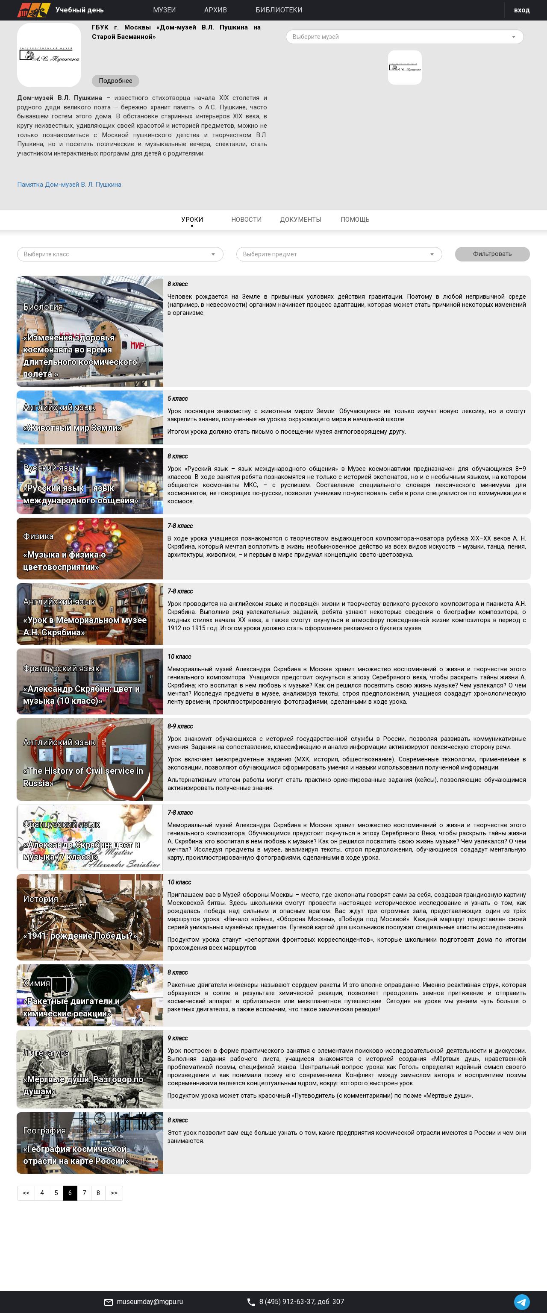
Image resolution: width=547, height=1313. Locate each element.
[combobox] (405, 38)
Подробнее (117, 82)
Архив (215, 10)
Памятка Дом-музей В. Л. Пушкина (73, 201)
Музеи (164, 10)
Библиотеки (279, 10)
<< (26, 1263)
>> (117, 1263)
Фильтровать (493, 272)
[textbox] (402, 38)
